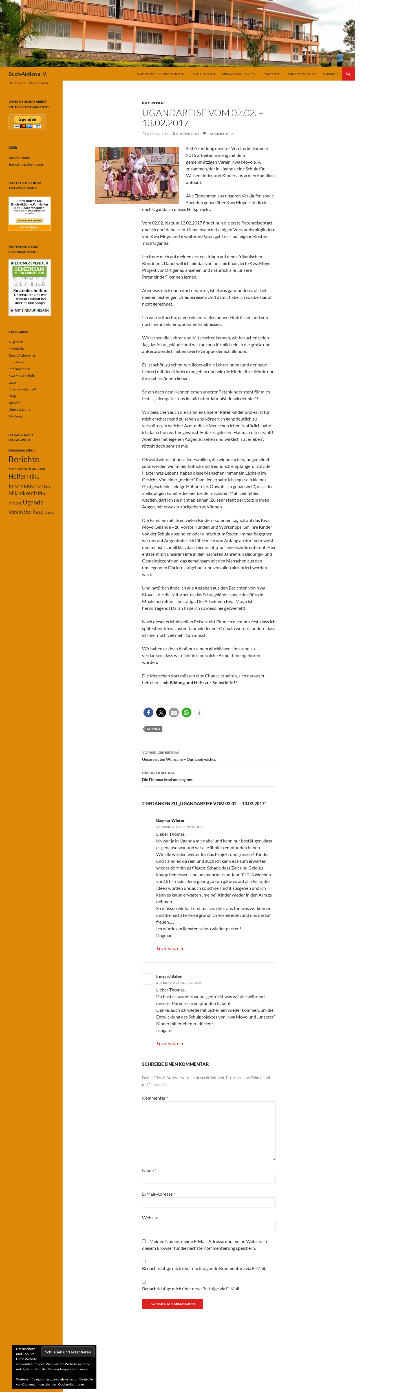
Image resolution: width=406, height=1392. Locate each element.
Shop (12, 396)
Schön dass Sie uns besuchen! (161, 73)
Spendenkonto (19, 157)
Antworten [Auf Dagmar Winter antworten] (172, 949)
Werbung (15, 416)
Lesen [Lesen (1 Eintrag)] (48, 486)
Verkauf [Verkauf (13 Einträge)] (33, 511)
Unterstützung (19, 409)
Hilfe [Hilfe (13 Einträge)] (33, 476)
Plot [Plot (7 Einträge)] (42, 493)
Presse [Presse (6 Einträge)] (15, 503)
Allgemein (15, 342)
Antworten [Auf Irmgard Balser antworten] (172, 1044)
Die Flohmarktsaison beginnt (209, 776)
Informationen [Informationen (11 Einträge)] (25, 485)
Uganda (153, 729)
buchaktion (187, 134)
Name (149, 1170)
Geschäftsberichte (22, 355)
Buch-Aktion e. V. (27, 74)
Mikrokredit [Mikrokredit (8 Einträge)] (22, 493)
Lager (12, 382)
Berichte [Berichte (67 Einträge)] (23, 459)
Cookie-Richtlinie (71, 1384)
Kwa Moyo (272, 73)
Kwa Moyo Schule (21, 375)
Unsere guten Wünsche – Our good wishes (209, 755)
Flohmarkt (16, 348)
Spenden (14, 403)
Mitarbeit (330, 73)
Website (150, 1217)
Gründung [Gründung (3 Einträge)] (36, 468)
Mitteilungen (204, 73)
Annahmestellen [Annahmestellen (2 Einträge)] (21, 450)
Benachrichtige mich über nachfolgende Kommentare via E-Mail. (204, 1268)
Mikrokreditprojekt (239, 73)
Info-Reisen (153, 103)
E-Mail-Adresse (158, 1194)
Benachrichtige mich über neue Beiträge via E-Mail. (191, 1288)
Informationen (19, 369)
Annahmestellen (301, 73)
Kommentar (155, 1097)
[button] (148, 712)
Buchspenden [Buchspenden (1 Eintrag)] (17, 468)
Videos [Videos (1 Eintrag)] (49, 512)
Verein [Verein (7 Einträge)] (15, 512)
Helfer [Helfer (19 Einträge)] (17, 476)
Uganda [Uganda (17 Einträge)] (33, 502)
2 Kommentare (220, 134)
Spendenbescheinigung (25, 164)
